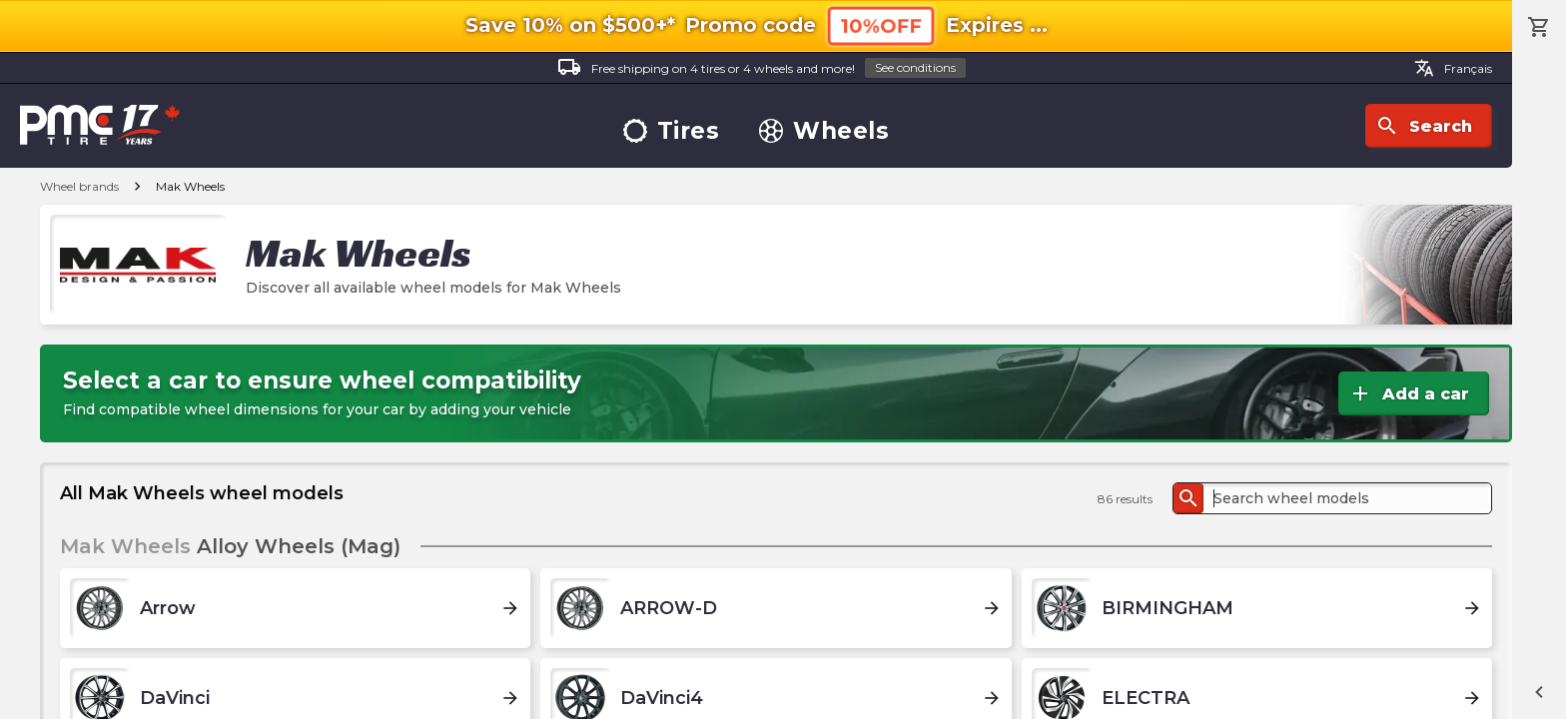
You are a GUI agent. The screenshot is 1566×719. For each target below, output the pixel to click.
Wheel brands (79, 186)
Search (1423, 126)
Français (1453, 68)
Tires (671, 131)
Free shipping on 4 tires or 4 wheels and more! (761, 68)
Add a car (1408, 393)
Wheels (824, 131)
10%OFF (881, 25)
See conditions (915, 67)
